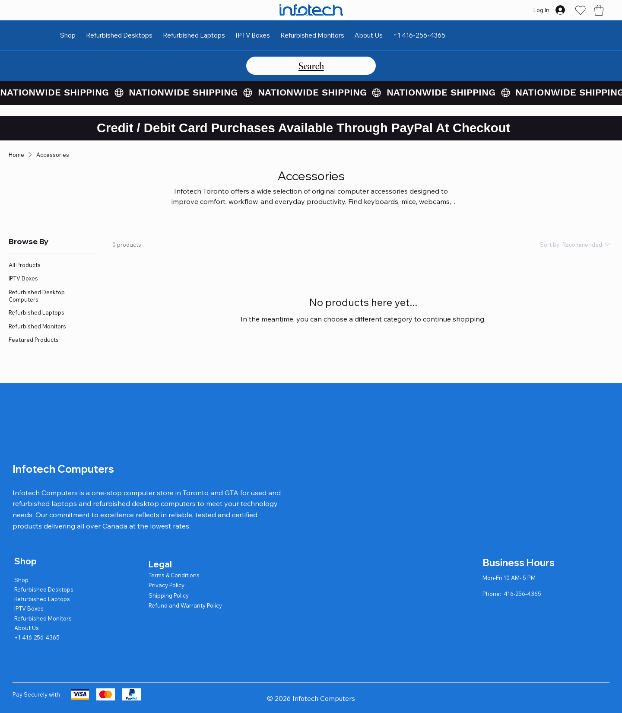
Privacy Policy (166, 585)
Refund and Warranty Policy (185, 605)
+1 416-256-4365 (37, 637)
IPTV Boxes (29, 608)
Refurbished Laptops (42, 598)
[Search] (311, 66)
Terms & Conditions (174, 575)
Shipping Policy (169, 595)
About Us (26, 627)
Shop (21, 579)
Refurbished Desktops (43, 589)
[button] (598, 10)
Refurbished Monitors (43, 618)
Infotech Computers (63, 468)
